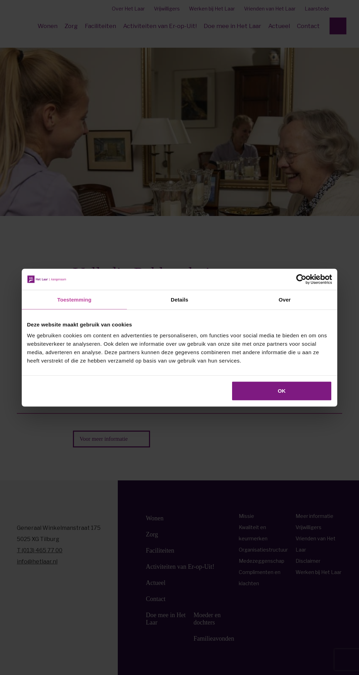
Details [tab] (179, 299)
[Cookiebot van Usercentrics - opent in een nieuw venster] (301, 279)
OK (282, 391)
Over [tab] (285, 299)
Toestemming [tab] (74, 299)
